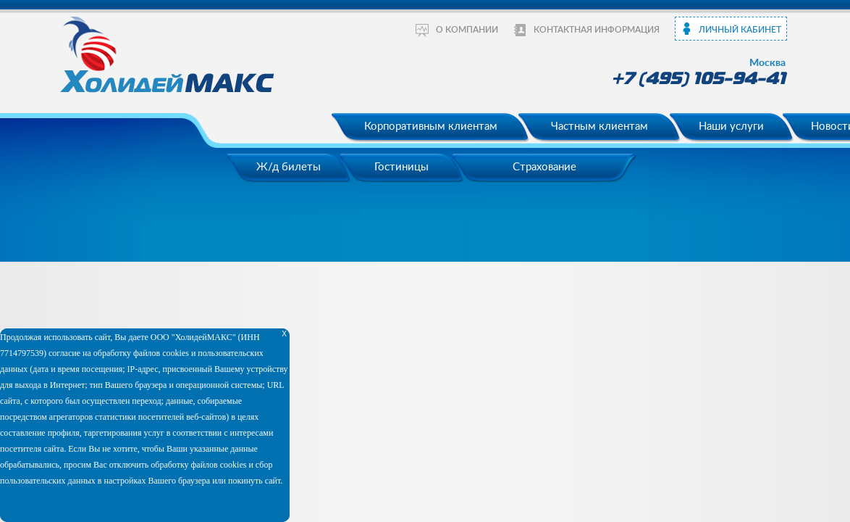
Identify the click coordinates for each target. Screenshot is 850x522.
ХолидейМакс (169, 54)
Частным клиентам (599, 126)
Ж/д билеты (288, 167)
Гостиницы (401, 167)
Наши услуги (731, 126)
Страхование (544, 167)
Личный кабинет (740, 29)
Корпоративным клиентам (430, 126)
